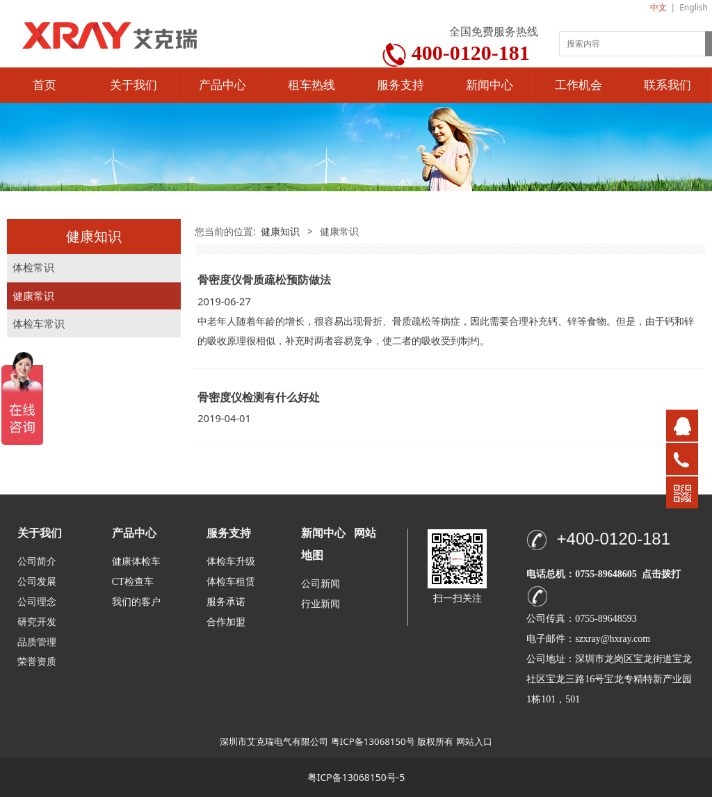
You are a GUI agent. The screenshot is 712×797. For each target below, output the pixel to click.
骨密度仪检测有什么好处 (258, 397)
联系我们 (667, 85)
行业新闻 (320, 604)
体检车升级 (231, 561)
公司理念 (36, 602)
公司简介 (36, 561)
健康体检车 (136, 561)
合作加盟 (226, 622)
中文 (658, 7)
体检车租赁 (231, 582)
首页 (44, 85)
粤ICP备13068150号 (373, 741)
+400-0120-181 (613, 538)
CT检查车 (133, 582)
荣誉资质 (36, 661)
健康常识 (33, 296)
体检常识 (33, 267)
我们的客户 (136, 602)
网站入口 (474, 741)
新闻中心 (489, 85)
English (693, 7)
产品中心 (222, 85)
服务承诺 (226, 602)
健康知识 (280, 231)
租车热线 (311, 85)
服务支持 (400, 85)
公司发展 (36, 582)
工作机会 (578, 85)
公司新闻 (320, 584)
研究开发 (36, 622)
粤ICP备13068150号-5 (356, 777)
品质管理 (36, 641)
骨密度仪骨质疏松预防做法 (264, 279)
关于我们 (133, 85)
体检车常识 (39, 323)
